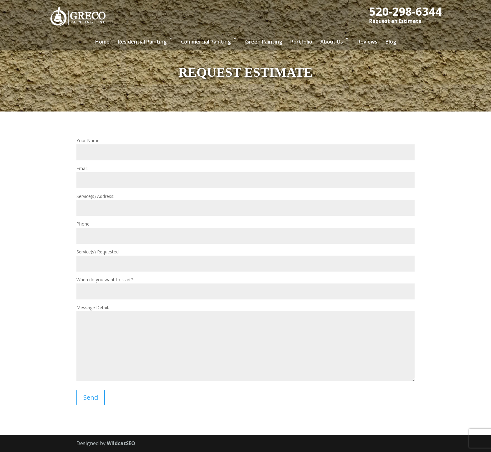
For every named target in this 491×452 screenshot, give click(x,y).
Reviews (367, 41)
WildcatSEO (121, 443)
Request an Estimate (395, 21)
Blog (390, 41)
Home (102, 41)
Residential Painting (142, 41)
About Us (331, 41)
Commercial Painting (206, 41)
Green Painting (263, 41)
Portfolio (301, 41)
